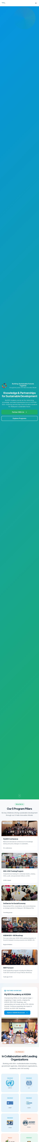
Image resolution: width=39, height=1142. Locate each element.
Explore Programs (19, 418)
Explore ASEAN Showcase (17, 1013)
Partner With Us (19, 412)
